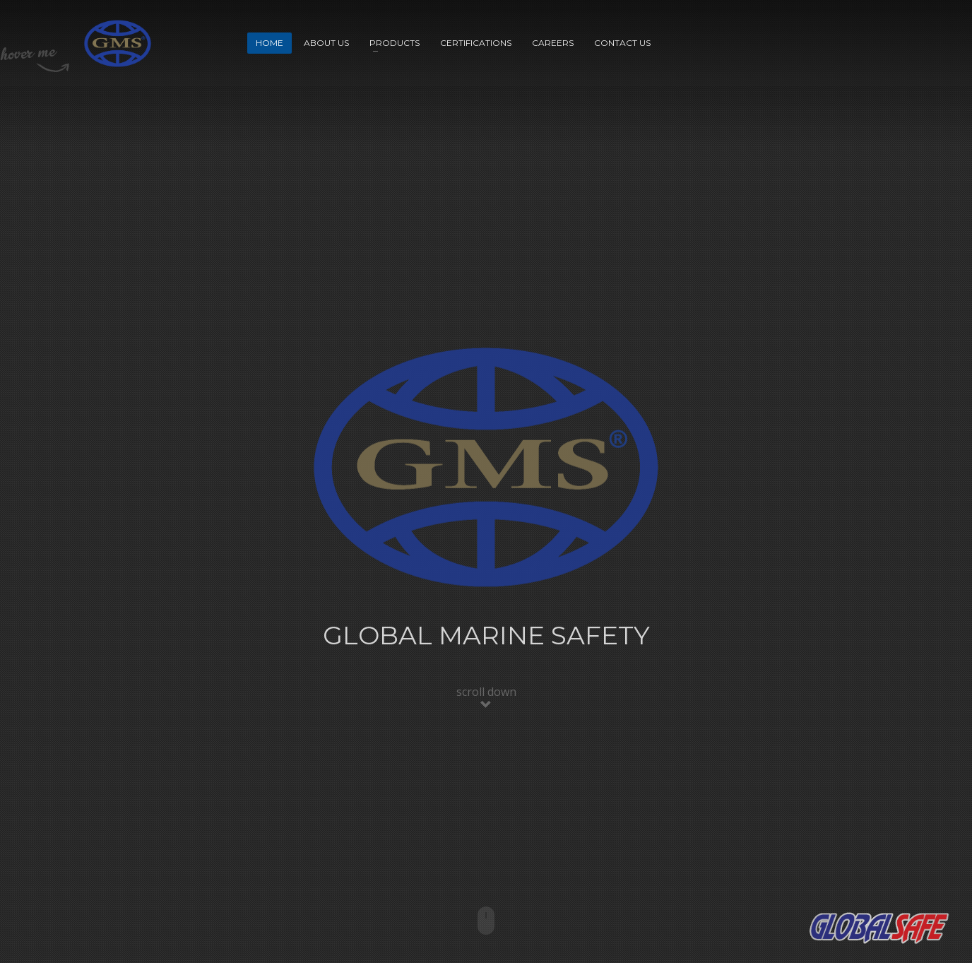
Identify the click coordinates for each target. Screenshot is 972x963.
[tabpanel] (486, 481)
